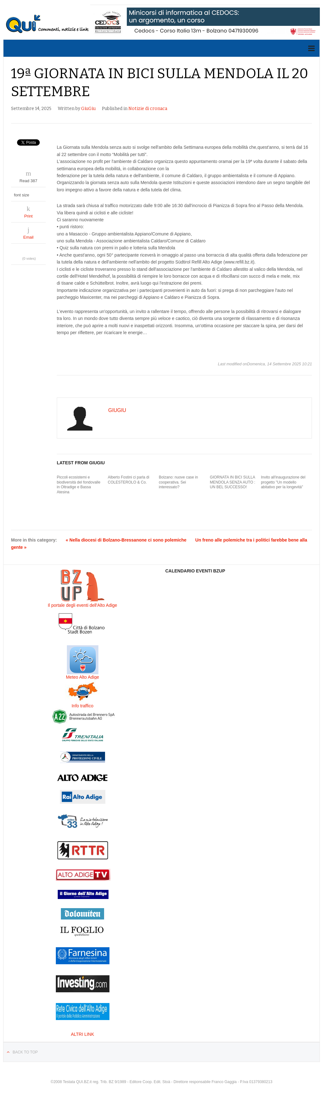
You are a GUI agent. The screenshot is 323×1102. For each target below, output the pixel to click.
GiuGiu (88, 108)
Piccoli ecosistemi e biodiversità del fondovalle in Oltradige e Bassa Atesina (78, 484)
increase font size (40, 193)
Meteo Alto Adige (82, 677)
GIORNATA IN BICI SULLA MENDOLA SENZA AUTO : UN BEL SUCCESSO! (232, 482)
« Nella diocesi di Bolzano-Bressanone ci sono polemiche (126, 539)
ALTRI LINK (82, 1034)
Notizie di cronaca (147, 108)
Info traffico (82, 705)
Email (28, 237)
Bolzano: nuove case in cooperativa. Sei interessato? (178, 482)
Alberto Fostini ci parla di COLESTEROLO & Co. (128, 479)
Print (28, 216)
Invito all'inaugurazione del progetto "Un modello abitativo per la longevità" (283, 482)
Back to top (25, 1052)
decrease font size (34, 193)
